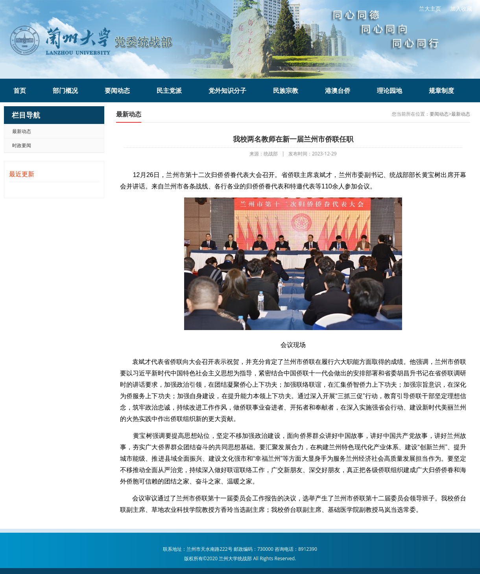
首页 (19, 90)
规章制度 (441, 90)
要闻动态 (117, 90)
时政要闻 (21, 145)
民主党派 (169, 90)
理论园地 (389, 90)
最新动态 (21, 131)
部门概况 (65, 90)
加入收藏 (461, 8)
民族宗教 (285, 90)
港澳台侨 (337, 90)
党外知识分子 (227, 90)
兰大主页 (430, 8)
